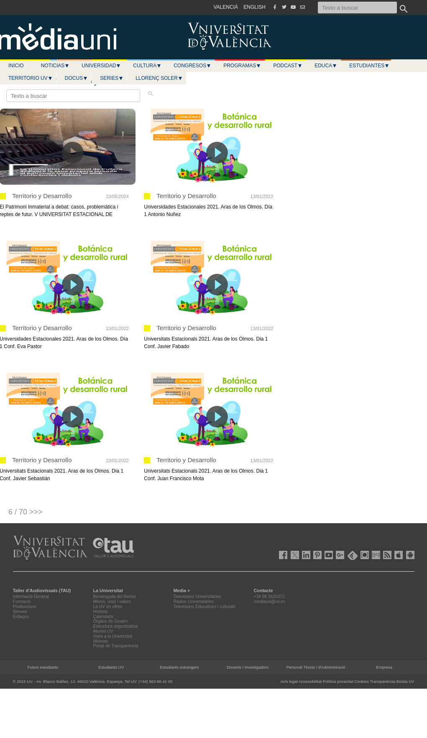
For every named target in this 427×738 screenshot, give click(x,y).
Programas (242, 65)
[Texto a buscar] (357, 7)
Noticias (55, 65)
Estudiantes (369, 65)
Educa (325, 65)
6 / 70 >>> (25, 512)
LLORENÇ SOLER (159, 78)
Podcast (287, 65)
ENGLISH (254, 7)
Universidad (101, 65)
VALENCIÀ (226, 7)
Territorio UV (30, 78)
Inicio (16, 66)
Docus (76, 78)
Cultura (147, 65)
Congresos (192, 65)
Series (111, 78)
